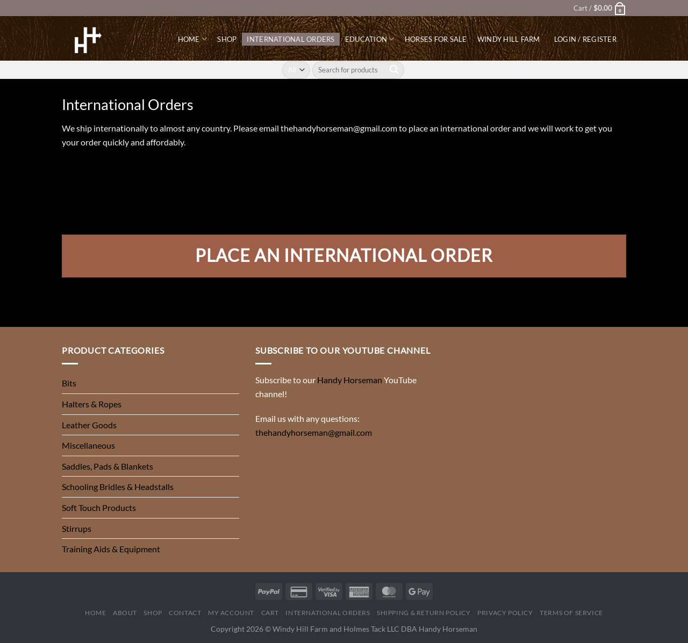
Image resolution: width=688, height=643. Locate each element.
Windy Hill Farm (508, 39)
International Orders (290, 39)
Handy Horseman (349, 380)
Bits (69, 383)
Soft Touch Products (99, 507)
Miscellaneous (88, 445)
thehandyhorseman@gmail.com (339, 128)
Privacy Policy (505, 613)
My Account (231, 613)
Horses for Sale (436, 39)
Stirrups (76, 528)
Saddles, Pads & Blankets (107, 466)
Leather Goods (89, 425)
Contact (185, 613)
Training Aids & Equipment (111, 549)
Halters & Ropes (91, 404)
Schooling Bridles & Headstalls (118, 486)
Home (192, 39)
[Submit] (394, 70)
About (125, 613)
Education (370, 39)
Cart (270, 613)
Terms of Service (571, 613)
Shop (226, 39)
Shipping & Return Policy (424, 613)
